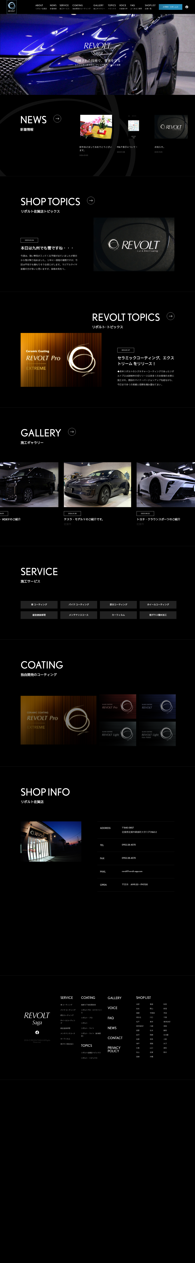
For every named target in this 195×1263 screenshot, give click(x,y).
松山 (137, 1052)
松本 (151, 1031)
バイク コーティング (79, 605)
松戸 (137, 1022)
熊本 (165, 1052)
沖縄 (151, 1057)
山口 (151, 1048)
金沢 (137, 1035)
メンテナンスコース (78, 615)
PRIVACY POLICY (114, 1049)
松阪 (137, 1039)
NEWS (112, 1028)
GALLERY (114, 998)
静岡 (165, 1031)
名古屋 (165, 1035)
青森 (151, 1004)
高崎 (137, 1013)
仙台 (137, 1009)
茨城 (165, 1013)
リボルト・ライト (87, 1029)
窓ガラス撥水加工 (158, 615)
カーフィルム (118, 615)
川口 (151, 1018)
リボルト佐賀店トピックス (91, 1053)
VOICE (112, 1008)
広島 (137, 1048)
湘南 (165, 1026)
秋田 (165, 1004)
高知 (165, 1048)
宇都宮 (152, 1013)
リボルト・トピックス (89, 1058)
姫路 (151, 1044)
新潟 (165, 1009)
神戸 (137, 1044)
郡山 (151, 1009)
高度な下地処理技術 (88, 1005)
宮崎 (137, 1057)
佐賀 (151, 1052)
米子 (165, 1044)
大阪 (165, 1039)
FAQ (111, 1018)
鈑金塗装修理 (39, 615)
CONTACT (115, 1038)
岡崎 (151, 1035)
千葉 (165, 1018)
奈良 (151, 1039)
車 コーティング (39, 605)
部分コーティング (118, 605)
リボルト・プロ (87, 1018)
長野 (137, 1031)
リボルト (84, 1023)
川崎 (151, 1026)
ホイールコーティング (158, 605)
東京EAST (166, 1022)
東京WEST (140, 1026)
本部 (137, 1004)
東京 (151, 1022)
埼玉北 (138, 1018)
